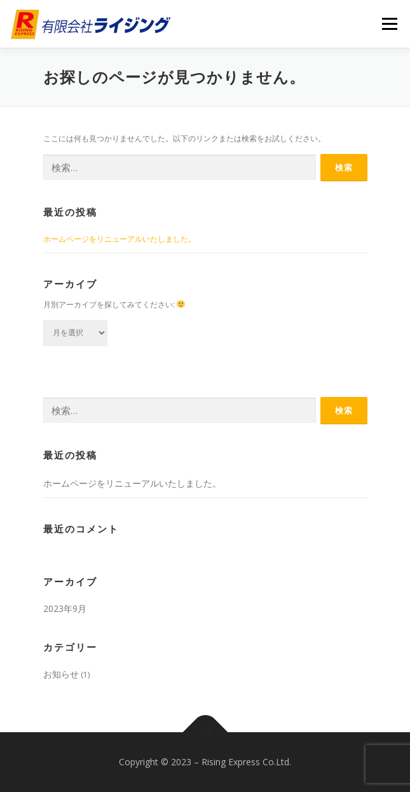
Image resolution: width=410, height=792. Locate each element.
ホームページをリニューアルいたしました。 (119, 238)
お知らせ (61, 674)
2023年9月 (64, 608)
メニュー (389, 23)
